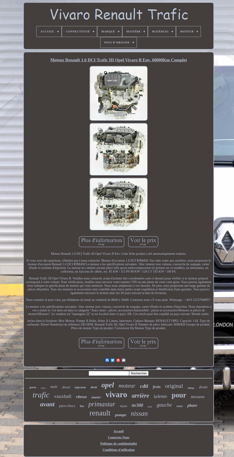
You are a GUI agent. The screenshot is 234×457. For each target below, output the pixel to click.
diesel (66, 387)
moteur (127, 385)
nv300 (137, 405)
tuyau (123, 406)
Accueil (119, 431)
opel (107, 385)
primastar (101, 404)
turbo (43, 388)
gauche (164, 405)
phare (192, 405)
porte (32, 387)
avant (47, 404)
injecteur (80, 387)
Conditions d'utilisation (119, 450)
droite (203, 387)
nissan (139, 413)
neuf (150, 406)
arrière (140, 395)
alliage (190, 387)
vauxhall (62, 396)
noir (54, 386)
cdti (144, 386)
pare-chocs (67, 406)
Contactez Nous (118, 437)
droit (94, 387)
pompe (120, 415)
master (96, 397)
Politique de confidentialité (118, 443)
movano (198, 396)
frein (157, 387)
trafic (41, 395)
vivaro (116, 394)
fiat (82, 406)
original (174, 386)
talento (160, 396)
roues (179, 406)
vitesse (81, 396)
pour (179, 395)
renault (100, 413)
